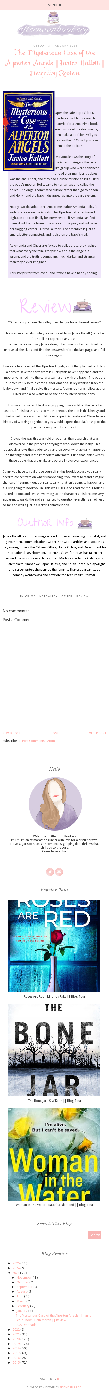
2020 (16, 1339)
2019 (16, 1344)
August (22, 1291)
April (20, 1296)
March (21, 1301)
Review (82, 596)
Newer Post (12, 733)
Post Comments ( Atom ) (39, 741)
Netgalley (49, 596)
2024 (16, 1268)
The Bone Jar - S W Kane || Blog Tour (54, 1101)
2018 (16, 1348)
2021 (16, 1334)
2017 (16, 1353)
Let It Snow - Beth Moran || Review (41, 1320)
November (25, 1277)
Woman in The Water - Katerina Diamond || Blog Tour (54, 1205)
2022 (16, 1329)
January (22, 1311)
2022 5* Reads (26, 1325)
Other (67, 596)
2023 (16, 1273)
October (23, 1282)
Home (55, 733)
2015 (16, 1362)
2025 (16, 1263)
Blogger (63, 1379)
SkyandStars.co (71, 1387)
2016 (16, 1358)
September (25, 1287)
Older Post (97, 733)
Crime (31, 596)
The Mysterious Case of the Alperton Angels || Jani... (53, 1315)
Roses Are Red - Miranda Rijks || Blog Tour (54, 996)
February (23, 1306)
